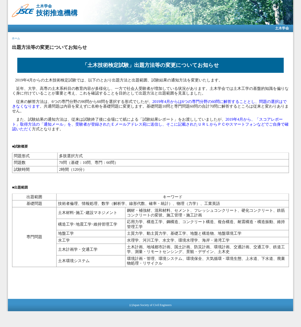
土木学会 (282, 28)
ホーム (16, 38)
